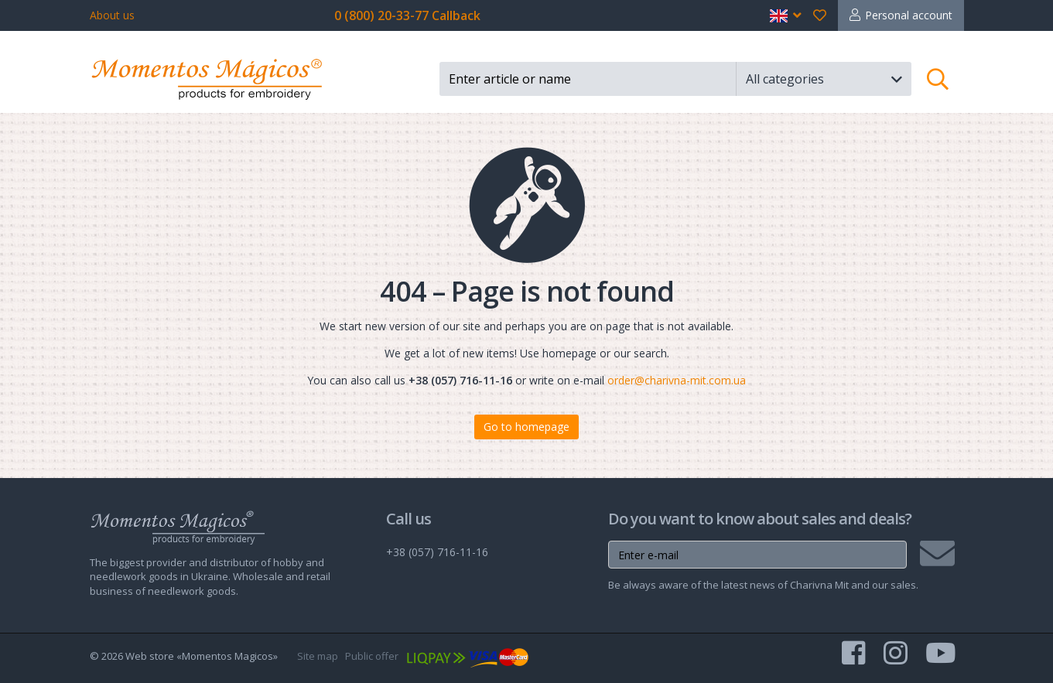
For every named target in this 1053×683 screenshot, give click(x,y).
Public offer (371, 656)
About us (112, 15)
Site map (317, 656)
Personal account (908, 15)
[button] (786, 15)
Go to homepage (526, 426)
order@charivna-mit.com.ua (676, 380)
